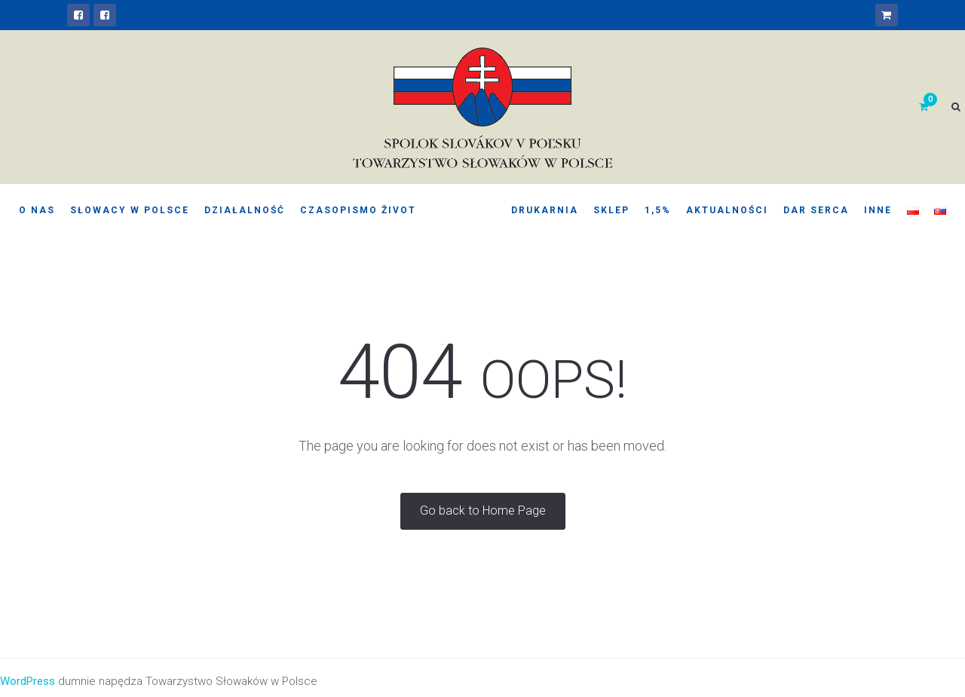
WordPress (27, 681)
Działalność (244, 210)
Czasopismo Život (358, 210)
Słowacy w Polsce (129, 210)
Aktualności (727, 210)
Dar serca (816, 210)
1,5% (658, 210)
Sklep (611, 210)
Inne (878, 210)
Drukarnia (544, 210)
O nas (37, 210)
